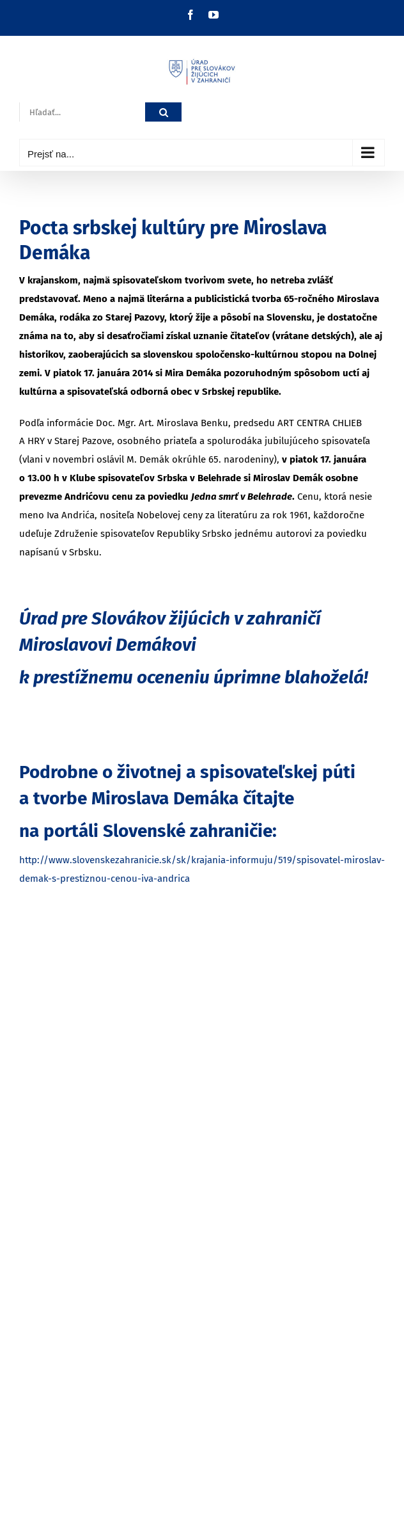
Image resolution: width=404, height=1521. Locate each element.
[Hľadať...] (82, 112)
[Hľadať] (163, 112)
